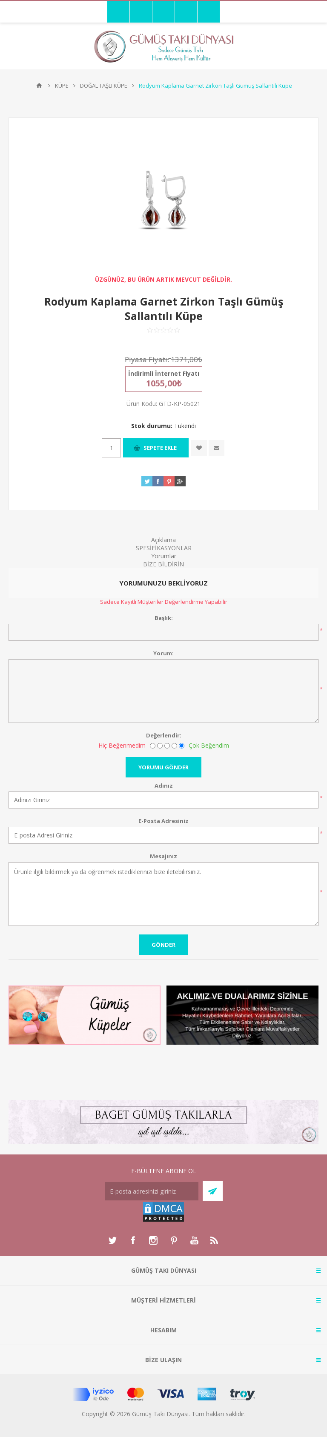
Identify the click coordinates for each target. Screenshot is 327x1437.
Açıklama (163, 540)
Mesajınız (163, 856)
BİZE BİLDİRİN (163, 564)
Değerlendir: (163, 735)
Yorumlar (163, 556)
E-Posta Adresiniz (163, 821)
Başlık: (164, 618)
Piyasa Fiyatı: (147, 359)
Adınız (164, 785)
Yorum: (163, 653)
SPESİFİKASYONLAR (164, 548)
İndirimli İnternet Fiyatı (163, 373)
